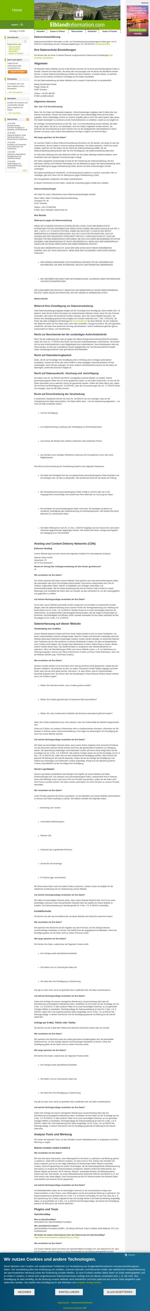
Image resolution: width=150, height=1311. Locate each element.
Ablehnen (24, 1292)
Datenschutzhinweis (82, 1302)
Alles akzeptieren (119, 1292)
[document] (75, 1272)
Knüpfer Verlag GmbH (88, 1282)
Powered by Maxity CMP (75, 1308)
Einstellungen (69, 1292)
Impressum (63, 1302)
